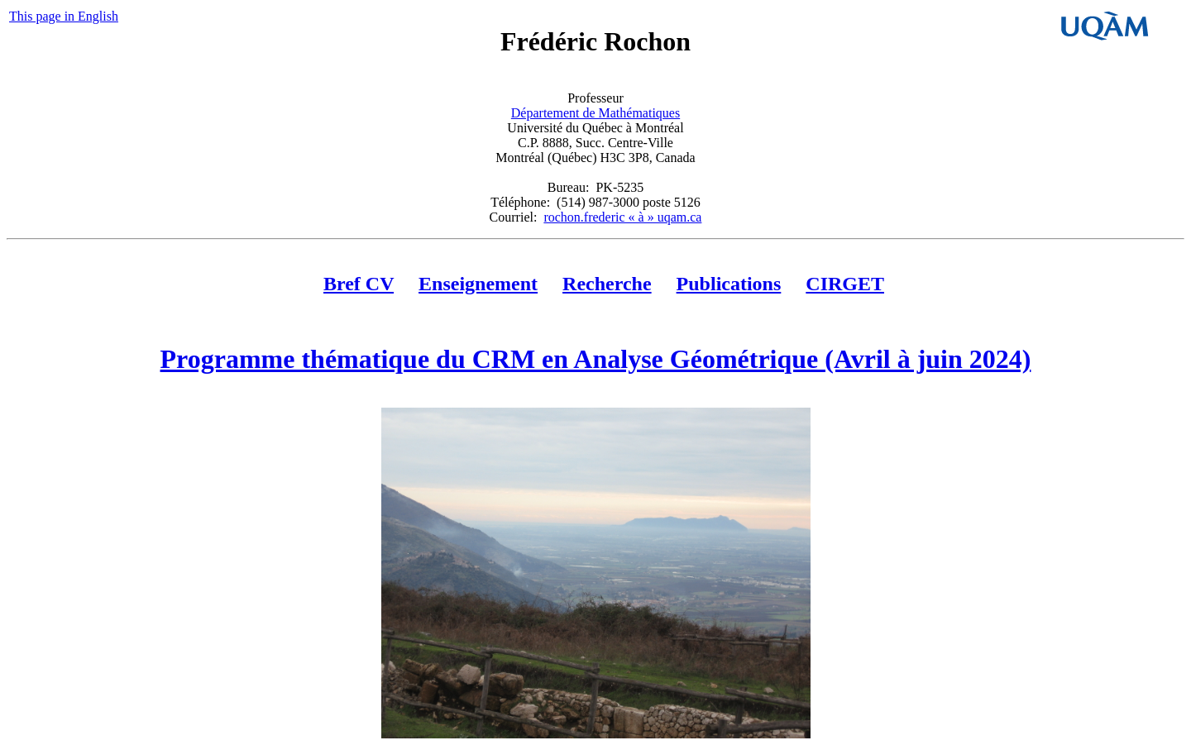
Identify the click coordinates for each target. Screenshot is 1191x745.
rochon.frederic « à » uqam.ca (622, 217)
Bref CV (358, 283)
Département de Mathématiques (595, 113)
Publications (729, 283)
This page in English (63, 16)
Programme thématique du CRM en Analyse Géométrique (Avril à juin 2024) (595, 359)
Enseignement (478, 283)
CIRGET (845, 283)
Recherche (607, 283)
